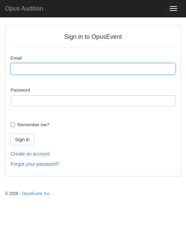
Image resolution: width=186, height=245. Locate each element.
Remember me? (33, 124)
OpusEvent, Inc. (36, 193)
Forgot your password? (35, 164)
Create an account (30, 154)
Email (16, 58)
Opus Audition (24, 8)
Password (20, 90)
